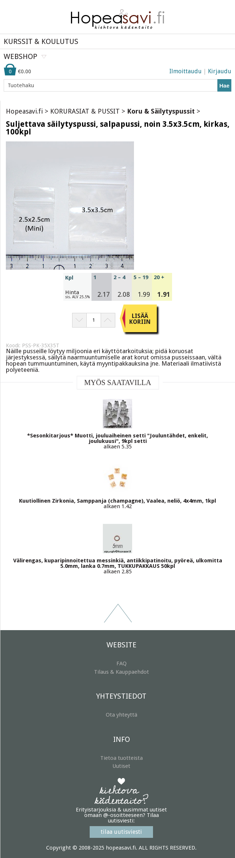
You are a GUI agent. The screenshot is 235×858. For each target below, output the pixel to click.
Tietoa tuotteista (121, 758)
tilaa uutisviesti (121, 831)
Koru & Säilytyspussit (161, 111)
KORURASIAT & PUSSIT (85, 111)
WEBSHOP (20, 56)
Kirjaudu (219, 71)
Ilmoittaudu (185, 71)
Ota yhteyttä (121, 714)
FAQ (121, 663)
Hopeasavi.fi (24, 111)
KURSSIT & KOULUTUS (41, 41)
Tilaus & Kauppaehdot (121, 672)
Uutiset (121, 766)
